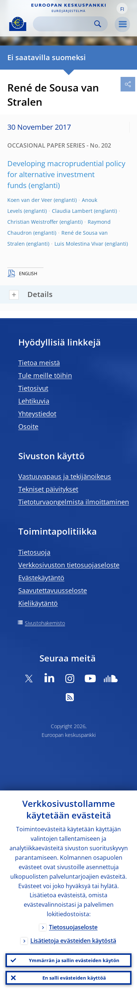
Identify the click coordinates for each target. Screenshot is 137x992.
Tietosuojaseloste (73, 927)
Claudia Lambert (72, 210)
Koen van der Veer (29, 199)
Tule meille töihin (45, 375)
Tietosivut (33, 388)
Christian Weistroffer (32, 221)
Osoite (28, 426)
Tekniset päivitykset (48, 489)
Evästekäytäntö (41, 577)
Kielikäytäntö (38, 603)
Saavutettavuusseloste (52, 590)
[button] (122, 8)
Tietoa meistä (39, 362)
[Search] (64, 23)
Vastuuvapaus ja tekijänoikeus (64, 476)
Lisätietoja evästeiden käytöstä (73, 941)
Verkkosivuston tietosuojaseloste (68, 565)
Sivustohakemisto (45, 623)
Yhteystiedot (37, 413)
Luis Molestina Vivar (78, 243)
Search (98, 23)
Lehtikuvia (33, 401)
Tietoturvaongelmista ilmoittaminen (73, 501)
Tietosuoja (34, 552)
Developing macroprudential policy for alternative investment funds (66, 174)
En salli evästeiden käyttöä (74, 978)
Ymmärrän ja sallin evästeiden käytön (74, 960)
